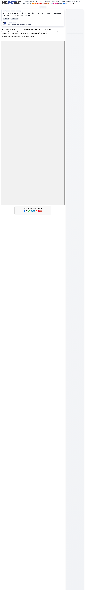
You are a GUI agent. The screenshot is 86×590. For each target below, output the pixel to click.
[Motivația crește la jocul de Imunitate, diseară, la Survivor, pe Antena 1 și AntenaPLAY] (75, 29)
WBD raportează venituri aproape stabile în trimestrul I (45, 518)
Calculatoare (25, 3)
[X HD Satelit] (76, 3)
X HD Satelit (75, 158)
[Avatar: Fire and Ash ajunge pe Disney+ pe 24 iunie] (27, 532)
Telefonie (68, 1)
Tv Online (73, 1)
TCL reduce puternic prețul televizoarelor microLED (14, 476)
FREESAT (72, 176)
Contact (60, 3)
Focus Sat (43, 3)
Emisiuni (57, 1)
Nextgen (51, 3)
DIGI (30, 3)
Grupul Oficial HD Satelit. (24, 444)
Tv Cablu (18, 10)
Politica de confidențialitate (75, 198)
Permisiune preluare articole (75, 190)
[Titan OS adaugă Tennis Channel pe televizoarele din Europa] (75, 44)
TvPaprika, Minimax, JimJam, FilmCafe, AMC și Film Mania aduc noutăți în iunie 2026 (14, 506)
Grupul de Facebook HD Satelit (74, 144)
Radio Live (78, 1)
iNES (47, 3)
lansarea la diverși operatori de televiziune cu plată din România (30, 28)
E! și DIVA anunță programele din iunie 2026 (46, 489)
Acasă (24, 1)
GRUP (67, 3)
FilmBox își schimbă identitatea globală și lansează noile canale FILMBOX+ (44, 506)
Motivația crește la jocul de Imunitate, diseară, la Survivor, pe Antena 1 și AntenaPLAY (74, 21)
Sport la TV (62, 1)
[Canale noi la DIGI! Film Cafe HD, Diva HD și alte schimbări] (27, 520)
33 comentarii (6, 18)
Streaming (53, 1)
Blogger (52, 545)
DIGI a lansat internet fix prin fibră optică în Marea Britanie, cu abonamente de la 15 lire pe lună (46, 478)
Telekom (55, 3)
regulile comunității (20, 442)
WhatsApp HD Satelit (75, 148)
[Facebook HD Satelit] (64, 3)
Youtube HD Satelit (75, 151)
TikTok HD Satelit (75, 155)
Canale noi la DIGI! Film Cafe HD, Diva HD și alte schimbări (13, 518)
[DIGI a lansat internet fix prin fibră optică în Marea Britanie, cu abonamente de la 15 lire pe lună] (59, 479)
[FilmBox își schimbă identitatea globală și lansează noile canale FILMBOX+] (59, 507)
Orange (33, 3)
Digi (4, 10)
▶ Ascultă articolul (14, 18)
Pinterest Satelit (75, 161)
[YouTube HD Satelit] (70, 3)
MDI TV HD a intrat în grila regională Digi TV (74, 51)
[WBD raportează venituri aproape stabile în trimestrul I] (59, 520)
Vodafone (38, 3)
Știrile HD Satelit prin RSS (75, 165)
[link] (16, 480)
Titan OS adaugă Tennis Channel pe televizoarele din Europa (74, 37)
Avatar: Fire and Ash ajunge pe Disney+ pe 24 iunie (14, 529)
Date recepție (47, 1)
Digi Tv (8, 10)
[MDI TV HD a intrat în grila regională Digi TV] (75, 58)
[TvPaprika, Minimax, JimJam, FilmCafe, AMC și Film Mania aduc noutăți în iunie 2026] (27, 507)
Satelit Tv (41, 1)
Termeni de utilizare (75, 194)
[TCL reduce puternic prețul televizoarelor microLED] (27, 479)
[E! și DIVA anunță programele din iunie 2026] (59, 492)
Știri (27, 1)
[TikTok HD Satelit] (73, 3)
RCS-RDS (13, 10)
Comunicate (31, 1)
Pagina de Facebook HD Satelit (75, 140)
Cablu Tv (36, 1)
